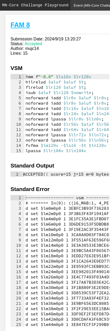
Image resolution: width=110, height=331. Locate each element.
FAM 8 (20, 25)
